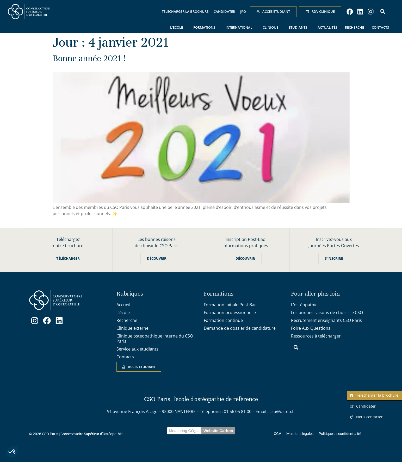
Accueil (123, 305)
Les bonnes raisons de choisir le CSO (327, 312)
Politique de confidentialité (340, 434)
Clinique (272, 27)
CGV (277, 434)
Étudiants (299, 27)
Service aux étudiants (137, 349)
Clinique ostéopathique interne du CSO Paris (154, 338)
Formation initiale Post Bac (230, 305)
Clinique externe (132, 328)
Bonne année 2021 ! (89, 58)
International (240, 27)
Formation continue (223, 320)
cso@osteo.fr (282, 411)
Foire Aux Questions (310, 328)
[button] (12, 452)
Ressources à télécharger (316, 336)
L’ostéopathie (304, 305)
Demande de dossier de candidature (240, 328)
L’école (177, 27)
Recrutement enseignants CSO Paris (326, 320)
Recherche (354, 27)
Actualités (327, 27)
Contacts (380, 27)
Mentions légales (299, 434)
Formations (205, 27)
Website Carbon (218, 430)
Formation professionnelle (230, 312)
